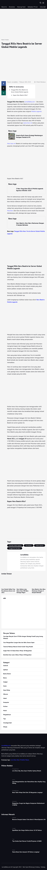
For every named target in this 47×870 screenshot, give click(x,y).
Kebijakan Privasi (33, 7)
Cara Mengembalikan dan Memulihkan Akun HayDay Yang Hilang (28, 782)
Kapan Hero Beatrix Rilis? (20, 95)
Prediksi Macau (24, 760)
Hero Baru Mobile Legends (15, 545)
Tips (4, 719)
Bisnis (5, 678)
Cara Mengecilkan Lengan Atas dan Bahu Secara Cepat (18, 642)
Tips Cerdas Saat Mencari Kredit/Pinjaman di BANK (27, 841)
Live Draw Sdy (15, 760)
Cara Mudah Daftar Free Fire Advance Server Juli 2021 (8, 590)
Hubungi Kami (21, 7)
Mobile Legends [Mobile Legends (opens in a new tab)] (36, 111)
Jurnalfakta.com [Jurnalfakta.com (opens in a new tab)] (30, 102)
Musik (5, 710)
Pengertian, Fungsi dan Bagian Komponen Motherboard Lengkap (28, 804)
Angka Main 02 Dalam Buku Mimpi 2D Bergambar (17, 651)
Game (5, 686)
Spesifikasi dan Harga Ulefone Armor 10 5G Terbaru (27, 830)
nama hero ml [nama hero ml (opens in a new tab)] (27, 123)
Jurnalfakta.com (5, 745)
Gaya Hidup (6, 690)
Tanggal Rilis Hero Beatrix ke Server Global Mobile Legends (21, 45)
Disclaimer (12, 7)
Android (5, 665)
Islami (5, 698)
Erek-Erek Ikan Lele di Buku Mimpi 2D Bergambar (17, 655)
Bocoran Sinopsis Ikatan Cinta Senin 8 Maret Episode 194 (28, 819)
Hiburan (5, 694)
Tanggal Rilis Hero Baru (14, 548)
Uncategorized (7, 723)
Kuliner (5, 706)
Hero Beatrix (29, 545)
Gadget (5, 682)
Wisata (5, 727)
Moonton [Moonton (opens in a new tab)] (10, 211)
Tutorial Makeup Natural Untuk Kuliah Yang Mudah (18, 646)
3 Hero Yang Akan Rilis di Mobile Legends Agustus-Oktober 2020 (29, 189)
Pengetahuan (7, 714)
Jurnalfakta (15, 82)
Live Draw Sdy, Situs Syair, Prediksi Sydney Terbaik (26, 771)
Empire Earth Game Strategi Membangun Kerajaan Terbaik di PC (29, 136)
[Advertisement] (23, 24)
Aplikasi (5, 670)
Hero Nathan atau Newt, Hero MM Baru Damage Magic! (22, 590)
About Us (4, 7)
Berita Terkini (7, 674)
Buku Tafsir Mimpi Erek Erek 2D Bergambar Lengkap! (27, 792)
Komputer (6, 702)
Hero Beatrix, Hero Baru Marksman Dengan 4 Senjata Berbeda (38, 590)
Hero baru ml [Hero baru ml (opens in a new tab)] (11, 143)
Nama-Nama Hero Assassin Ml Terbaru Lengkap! (25, 852)
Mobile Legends (39, 545)
